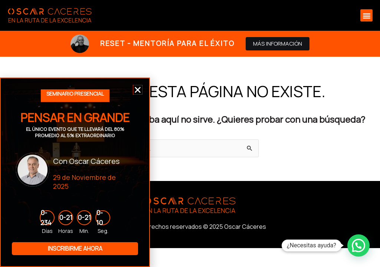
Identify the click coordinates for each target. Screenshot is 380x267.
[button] (366, 15)
